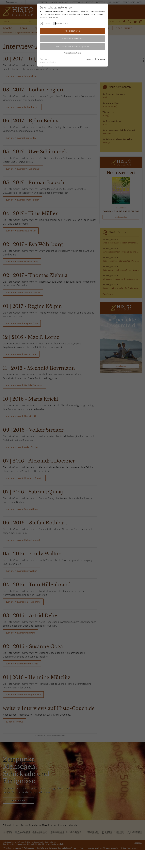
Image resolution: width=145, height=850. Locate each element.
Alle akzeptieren (72, 30)
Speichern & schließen (72, 38)
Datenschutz (100, 59)
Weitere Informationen (72, 53)
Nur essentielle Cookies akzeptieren (72, 46)
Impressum (89, 59)
